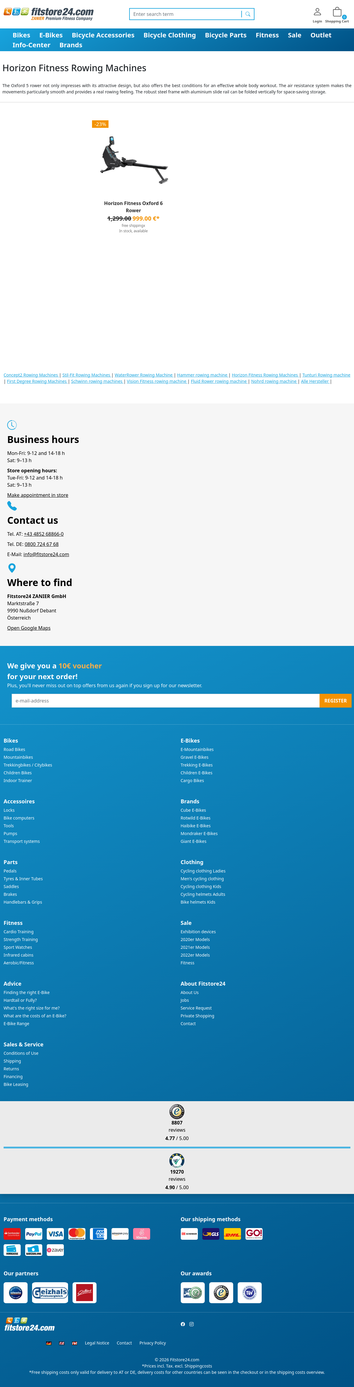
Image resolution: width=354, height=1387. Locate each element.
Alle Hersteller (315, 381)
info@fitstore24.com (46, 554)
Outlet (321, 34)
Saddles (11, 886)
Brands (70, 44)
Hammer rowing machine (202, 375)
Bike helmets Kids (198, 902)
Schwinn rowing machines (97, 381)
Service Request (196, 1008)
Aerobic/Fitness (19, 963)
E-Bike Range (16, 1023)
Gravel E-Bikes (195, 757)
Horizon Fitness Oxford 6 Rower (133, 207)
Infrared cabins (18, 955)
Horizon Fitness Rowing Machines (265, 375)
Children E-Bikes (197, 773)
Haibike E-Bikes (196, 825)
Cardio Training (19, 931)
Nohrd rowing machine (274, 381)
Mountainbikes (18, 757)
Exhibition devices (198, 931)
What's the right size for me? (32, 1008)
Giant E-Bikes (194, 841)
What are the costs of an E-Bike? (35, 1016)
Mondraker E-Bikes (199, 833)
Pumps (10, 833)
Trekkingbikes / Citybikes (28, 765)
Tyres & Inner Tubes (23, 878)
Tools (9, 825)
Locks (9, 810)
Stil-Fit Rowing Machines (86, 375)
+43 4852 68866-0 (44, 534)
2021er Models (195, 947)
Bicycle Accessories (103, 34)
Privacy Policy (152, 1343)
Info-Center (31, 44)
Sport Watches (18, 947)
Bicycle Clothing (170, 34)
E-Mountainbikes (197, 749)
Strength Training (21, 939)
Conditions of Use (21, 1053)
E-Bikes (51, 34)
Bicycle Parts (226, 34)
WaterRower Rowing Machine (144, 375)
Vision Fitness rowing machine (157, 381)
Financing (13, 1076)
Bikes (21, 34)
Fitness (267, 34)
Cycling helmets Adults (203, 894)
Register (335, 700)
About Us (190, 992)
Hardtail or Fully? (20, 1000)
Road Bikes (14, 749)
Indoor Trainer (18, 780)
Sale (295, 34)
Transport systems (22, 841)
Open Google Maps (29, 628)
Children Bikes (18, 773)
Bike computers (19, 818)
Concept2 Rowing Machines (31, 375)
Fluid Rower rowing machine (219, 381)
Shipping (12, 1061)
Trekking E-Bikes (197, 765)
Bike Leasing (16, 1084)
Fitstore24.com (184, 1359)
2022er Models (195, 955)
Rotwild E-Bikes (196, 818)
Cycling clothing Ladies (203, 871)
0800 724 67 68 (41, 544)
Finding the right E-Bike (27, 992)
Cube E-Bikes (193, 810)
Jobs (185, 1000)
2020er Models (195, 939)
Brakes (10, 894)
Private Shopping (197, 1016)
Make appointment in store (37, 495)
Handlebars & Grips (23, 902)
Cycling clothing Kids (201, 886)
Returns (11, 1069)
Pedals (10, 871)
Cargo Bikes (192, 780)
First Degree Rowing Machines (37, 381)
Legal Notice (97, 1343)
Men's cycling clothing (202, 878)
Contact (188, 1023)
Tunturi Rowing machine (326, 375)
